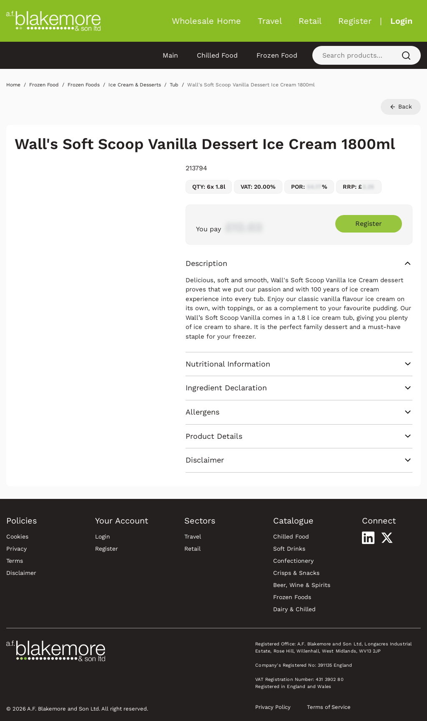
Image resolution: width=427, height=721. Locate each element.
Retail (310, 21)
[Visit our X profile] (387, 537)
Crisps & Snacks (296, 572)
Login (401, 21)
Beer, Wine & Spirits (301, 585)
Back (400, 106)
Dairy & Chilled (294, 609)
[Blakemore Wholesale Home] (53, 21)
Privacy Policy (273, 707)
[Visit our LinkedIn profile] (368, 538)
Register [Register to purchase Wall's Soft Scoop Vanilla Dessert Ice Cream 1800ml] (368, 224)
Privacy (16, 548)
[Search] (406, 55)
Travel (270, 21)
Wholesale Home (206, 21)
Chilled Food (217, 55)
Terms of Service (329, 707)
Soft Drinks (289, 548)
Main (170, 55)
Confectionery (293, 560)
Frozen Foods (292, 597)
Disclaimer (21, 572)
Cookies (17, 536)
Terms (14, 560)
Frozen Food (276, 55)
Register (355, 21)
